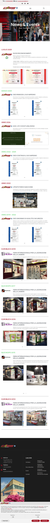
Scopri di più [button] (5, 520)
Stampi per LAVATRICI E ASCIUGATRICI (40, 466)
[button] (3, 76)
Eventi (27, 470)
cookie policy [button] (9, 508)
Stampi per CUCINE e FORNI (41, 461)
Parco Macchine (29, 467)
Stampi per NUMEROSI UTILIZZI (41, 470)
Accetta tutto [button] (44, 520)
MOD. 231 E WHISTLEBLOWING (24, 126)
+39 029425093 (9, 1)
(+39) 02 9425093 (7, 466)
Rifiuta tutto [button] (35, 520)
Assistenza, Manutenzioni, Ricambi (42, 473)
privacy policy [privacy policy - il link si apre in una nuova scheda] (40, 506)
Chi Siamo (28, 462)
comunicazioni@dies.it (23, 1)
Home (21, 28)
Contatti (28, 474)
